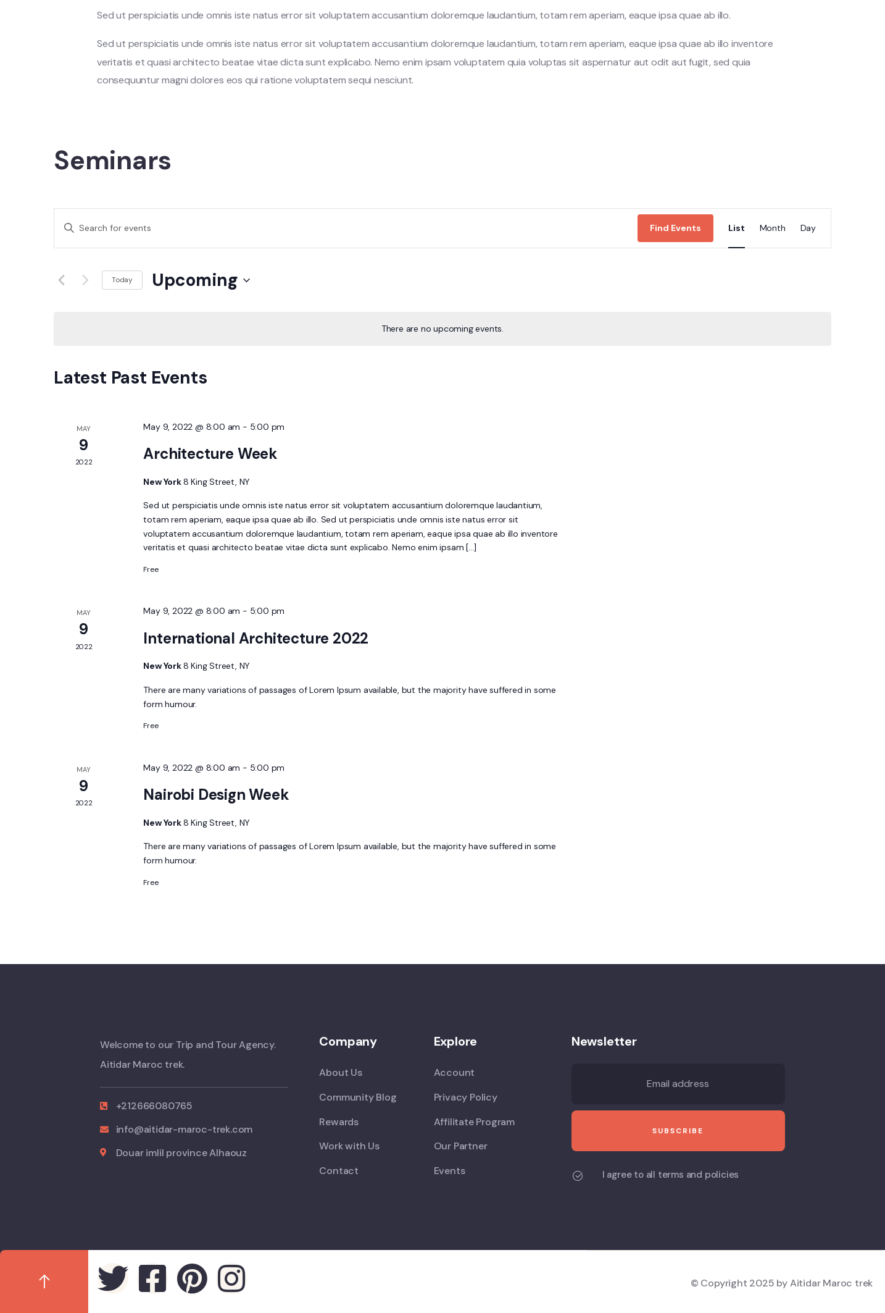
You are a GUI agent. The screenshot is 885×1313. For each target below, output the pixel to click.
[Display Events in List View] (736, 228)
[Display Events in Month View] (773, 228)
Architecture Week (210, 453)
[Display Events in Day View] (808, 228)
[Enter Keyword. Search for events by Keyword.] (346, 228)
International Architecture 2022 (255, 638)
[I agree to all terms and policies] (577, 1176)
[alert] (442, 329)
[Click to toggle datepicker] (201, 280)
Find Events (675, 227)
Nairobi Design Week (216, 794)
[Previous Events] (61, 280)
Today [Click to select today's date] (122, 280)
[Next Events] (85, 280)
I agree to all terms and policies (670, 1174)
